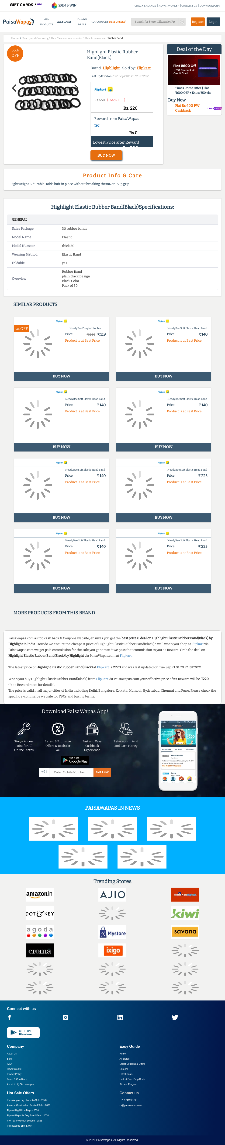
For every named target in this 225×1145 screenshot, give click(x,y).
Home (123, 1053)
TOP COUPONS (99, 21)
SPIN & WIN (63, 5)
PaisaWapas (104, 1140)
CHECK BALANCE (145, 5)
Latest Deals (126, 1074)
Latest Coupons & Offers (132, 1064)
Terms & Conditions (17, 1079)
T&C (97, 125)
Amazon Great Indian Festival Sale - (28, 1105)
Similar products (35, 304)
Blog (9, 1058)
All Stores (125, 1058)
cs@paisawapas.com (131, 1105)
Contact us (129, 1093)
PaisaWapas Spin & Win (19, 1126)
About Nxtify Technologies (20, 1084)
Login (213, 22)
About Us (12, 1053)
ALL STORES (64, 21)
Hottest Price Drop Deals (132, 1079)
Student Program (128, 1084)
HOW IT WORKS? (169, 5)
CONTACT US (189, 5)
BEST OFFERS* (117, 21)
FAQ (9, 1064)
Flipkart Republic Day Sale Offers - (28, 1115)
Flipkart (144, 68)
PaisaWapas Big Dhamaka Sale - (27, 1100)
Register (198, 22)
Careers (124, 1069)
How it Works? (14, 1069)
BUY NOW (106, 155)
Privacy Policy (14, 1074)
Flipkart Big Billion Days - (23, 1110)
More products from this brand (54, 613)
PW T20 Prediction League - (24, 1120)
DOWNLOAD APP (210, 5)
